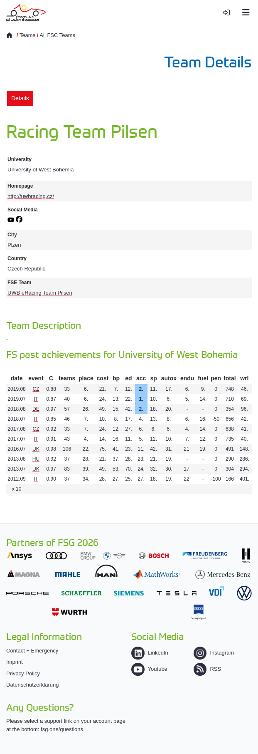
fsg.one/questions (62, 729)
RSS (207, 669)
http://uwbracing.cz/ (30, 196)
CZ (35, 389)
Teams (27, 35)
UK (35, 449)
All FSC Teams (57, 35)
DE (35, 409)
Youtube (149, 669)
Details (20, 98)
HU (35, 459)
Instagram (214, 653)
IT (36, 399)
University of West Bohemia (40, 169)
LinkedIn (149, 653)
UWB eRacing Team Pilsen (39, 293)
